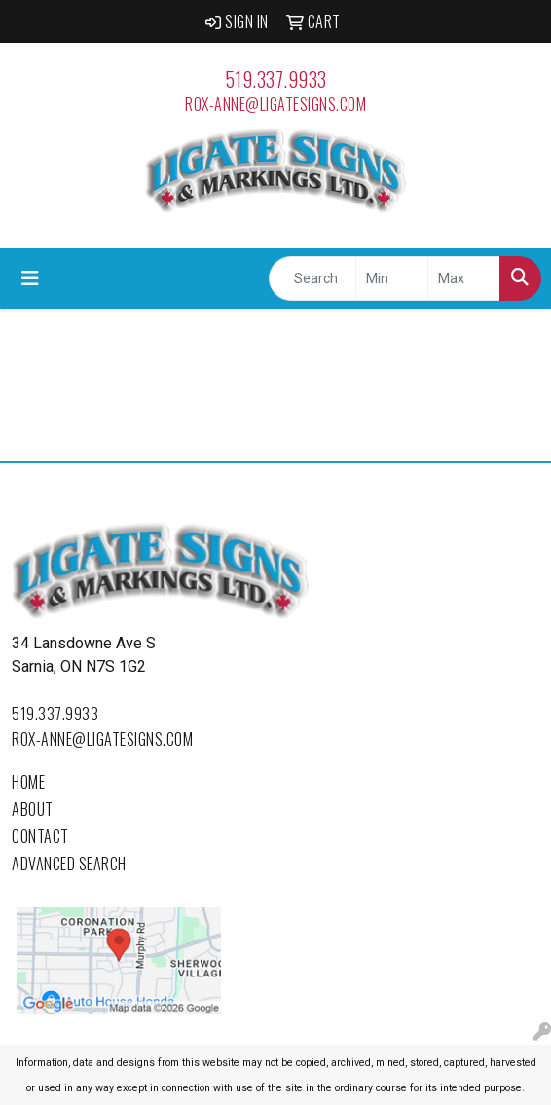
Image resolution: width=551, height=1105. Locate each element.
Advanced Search (69, 863)
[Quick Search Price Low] (391, 278)
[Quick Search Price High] (463, 278)
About (33, 809)
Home (28, 781)
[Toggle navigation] (30, 278)
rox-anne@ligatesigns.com (275, 104)
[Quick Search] (312, 278)
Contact (40, 836)
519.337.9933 (276, 78)
